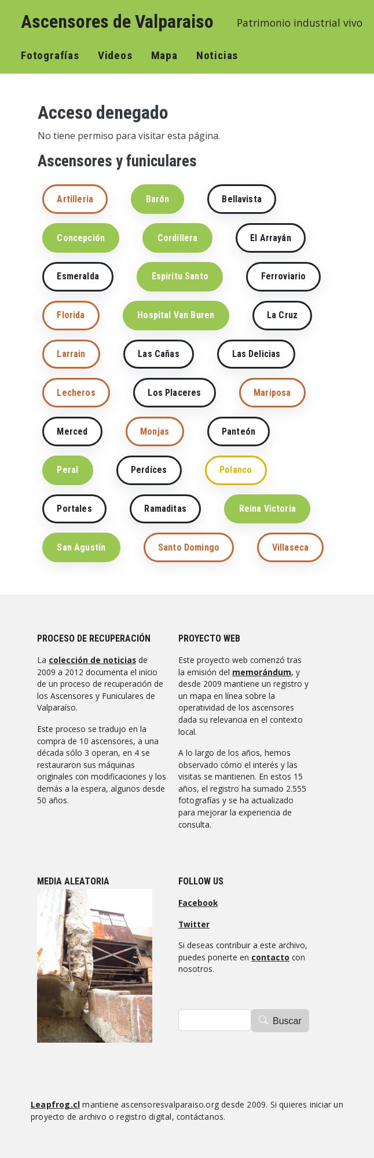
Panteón (238, 431)
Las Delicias (256, 353)
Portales (74, 508)
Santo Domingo (188, 547)
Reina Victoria (267, 508)
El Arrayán (270, 237)
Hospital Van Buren (175, 315)
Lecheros (76, 392)
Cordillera (177, 237)
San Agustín (81, 547)
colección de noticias (92, 659)
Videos (115, 55)
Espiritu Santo (180, 276)
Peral (67, 469)
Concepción (81, 237)
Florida (71, 315)
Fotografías (50, 55)
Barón (158, 199)
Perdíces (149, 469)
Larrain (71, 353)
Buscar (287, 1021)
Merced (72, 431)
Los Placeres (174, 392)
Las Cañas (158, 353)
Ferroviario (283, 276)
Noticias (217, 55)
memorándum (261, 672)
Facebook (198, 902)
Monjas (154, 431)
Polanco (235, 469)
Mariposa (272, 392)
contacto (270, 957)
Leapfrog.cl (55, 1104)
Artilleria (75, 199)
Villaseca (290, 547)
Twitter (194, 924)
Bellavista (242, 199)
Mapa (164, 55)
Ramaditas (165, 508)
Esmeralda (77, 276)
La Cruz (282, 315)
